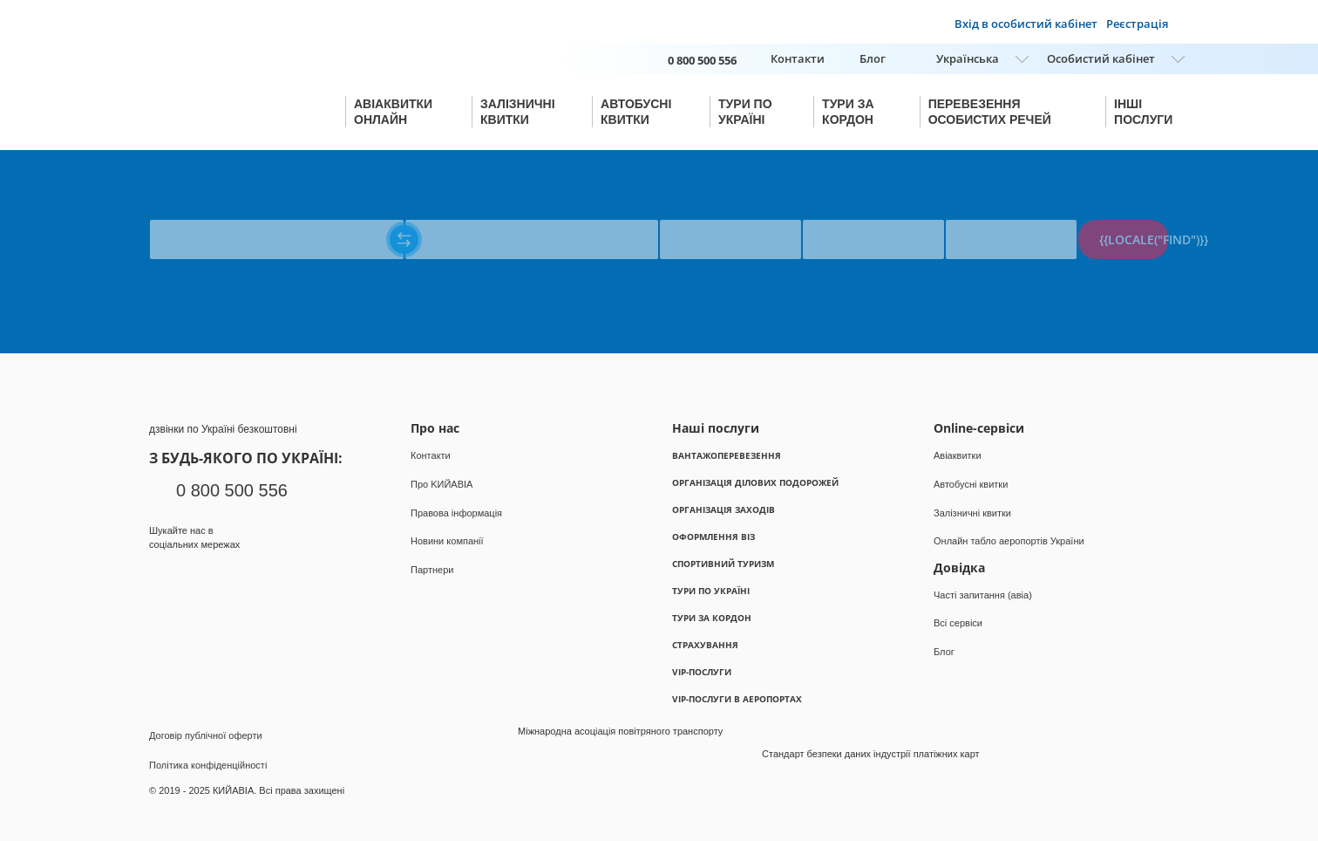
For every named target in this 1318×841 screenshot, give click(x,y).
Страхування (705, 645)
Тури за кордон (711, 618)
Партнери (432, 569)
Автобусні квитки (971, 484)
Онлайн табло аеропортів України (1009, 541)
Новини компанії (447, 541)
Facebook (161, 578)
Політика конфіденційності (208, 765)
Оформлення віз (713, 536)
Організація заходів (723, 509)
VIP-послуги (701, 672)
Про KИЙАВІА (441, 484)
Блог (872, 58)
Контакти (798, 58)
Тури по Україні (711, 591)
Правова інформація (456, 513)
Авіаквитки (958, 455)
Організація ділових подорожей (755, 482)
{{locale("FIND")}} (1133, 239)
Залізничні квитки (972, 513)
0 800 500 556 (232, 490)
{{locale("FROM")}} (193, 211)
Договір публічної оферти (205, 735)
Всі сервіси (958, 623)
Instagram (195, 578)
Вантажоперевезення (726, 455)
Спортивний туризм (723, 563)
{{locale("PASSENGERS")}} (1009, 211)
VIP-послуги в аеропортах (737, 699)
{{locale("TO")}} (440, 211)
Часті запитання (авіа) (983, 595)
